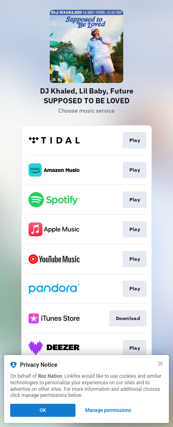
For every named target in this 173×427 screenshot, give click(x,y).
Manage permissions (108, 410)
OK (43, 410)
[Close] (160, 363)
